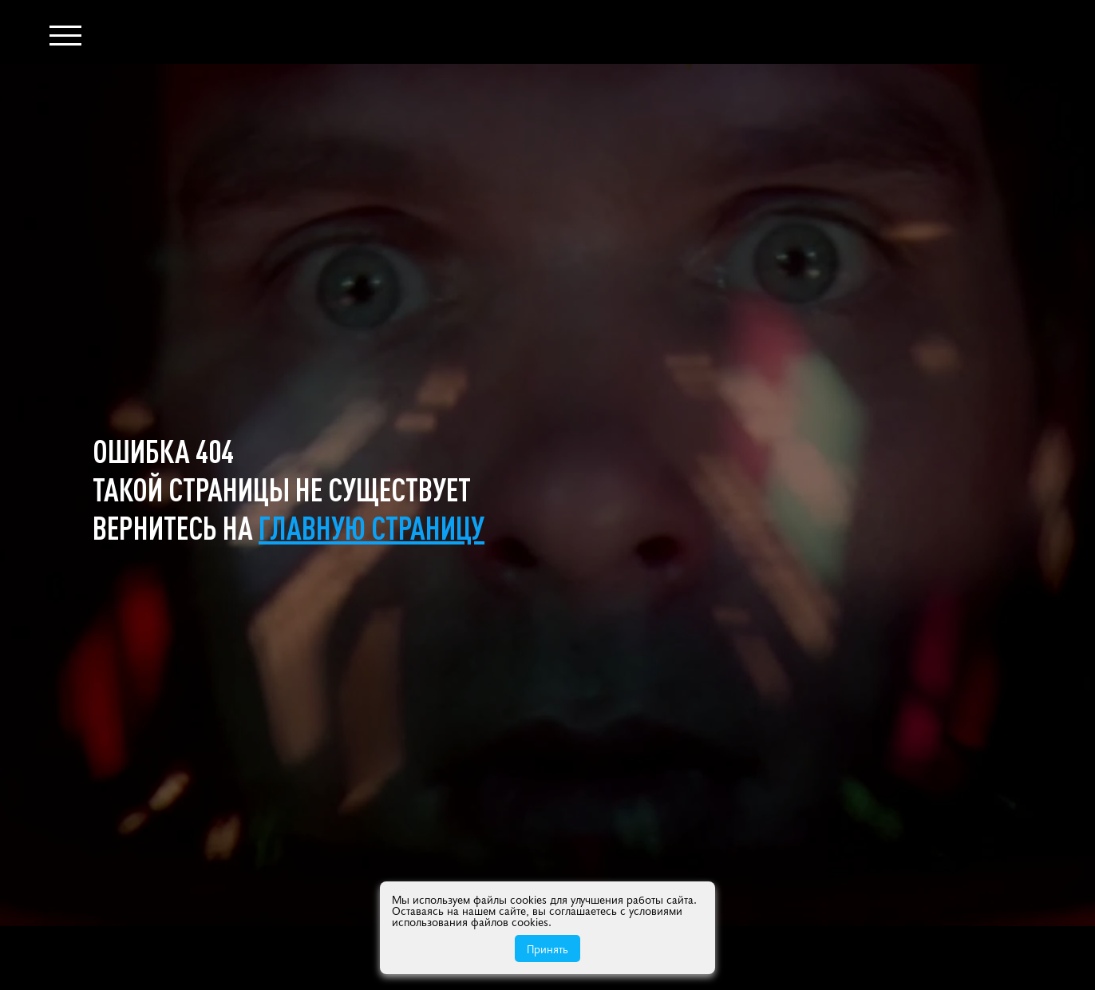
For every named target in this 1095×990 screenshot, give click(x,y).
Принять (547, 948)
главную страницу (371, 527)
